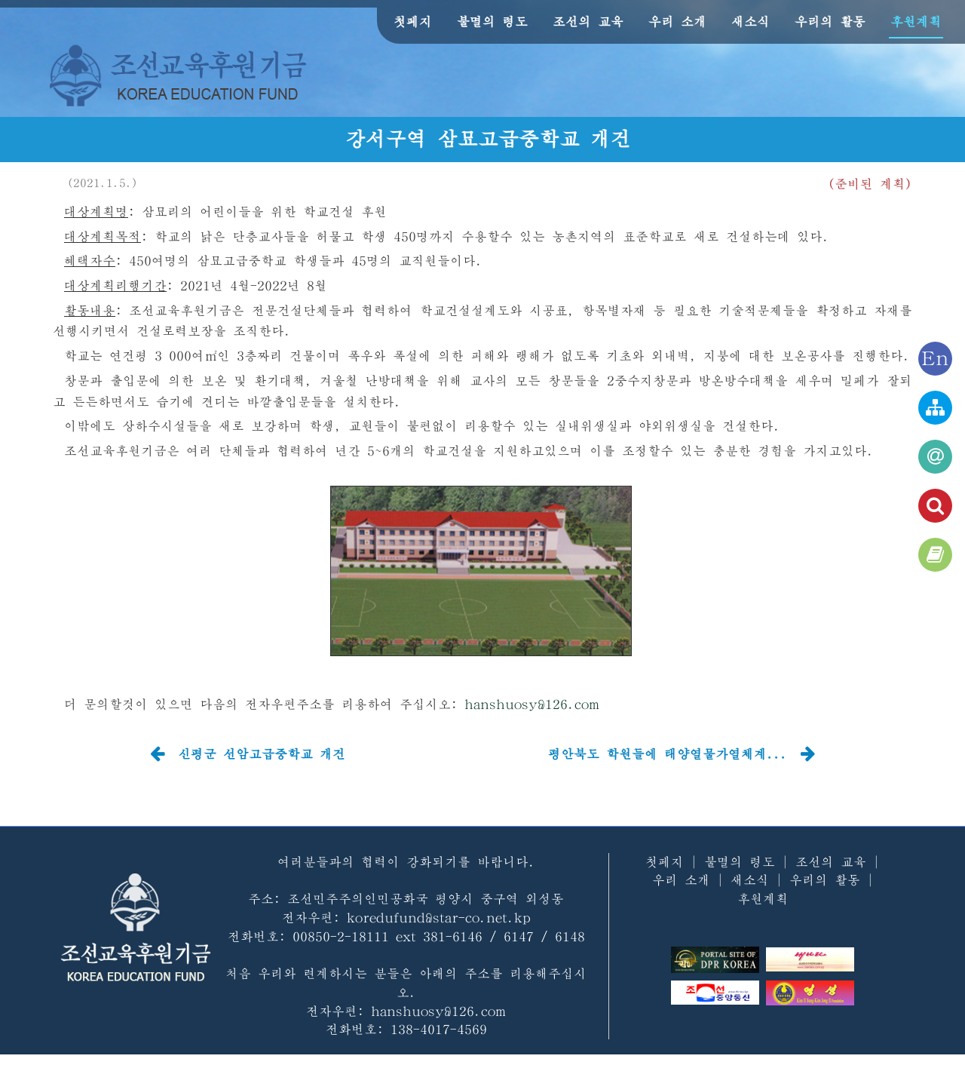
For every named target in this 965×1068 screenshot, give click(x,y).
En (935, 358)
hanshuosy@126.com (531, 704)
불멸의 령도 (492, 21)
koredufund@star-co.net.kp (439, 917)
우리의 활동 (830, 21)
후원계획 (916, 21)
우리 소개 (677, 21)
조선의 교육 (588, 21)
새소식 (750, 21)
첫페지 (413, 21)
